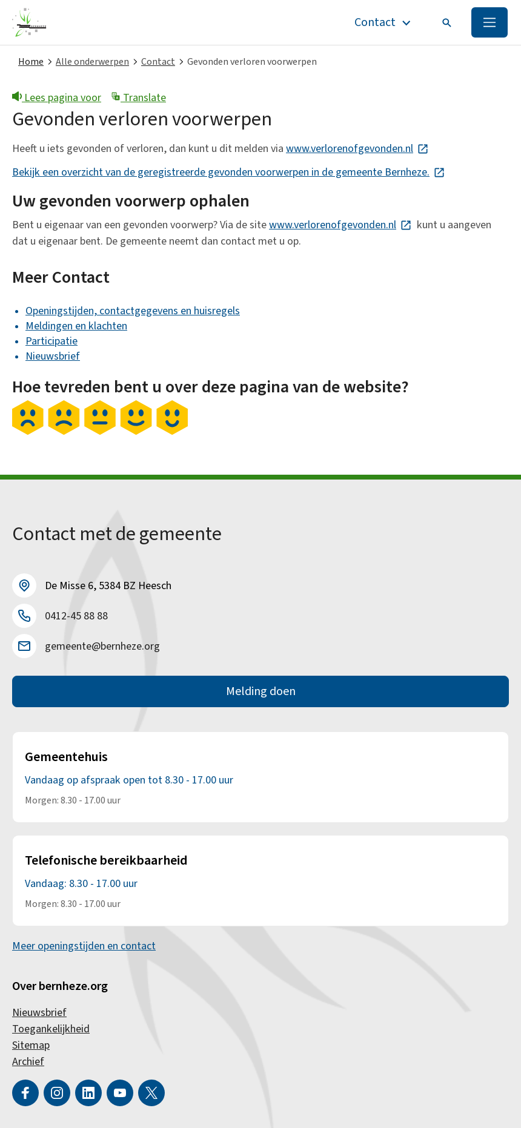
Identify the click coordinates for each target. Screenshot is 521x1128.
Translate (138, 97)
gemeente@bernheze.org (102, 646)
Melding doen (261, 691)
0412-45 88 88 (76, 616)
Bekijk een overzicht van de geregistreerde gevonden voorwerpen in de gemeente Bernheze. (228, 172)
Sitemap (31, 1045)
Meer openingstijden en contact (84, 946)
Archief (28, 1061)
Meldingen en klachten (76, 326)
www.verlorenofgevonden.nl (357, 148)
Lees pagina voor (56, 97)
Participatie (51, 341)
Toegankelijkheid (51, 1029)
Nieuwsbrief (52, 356)
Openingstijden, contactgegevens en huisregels (132, 310)
